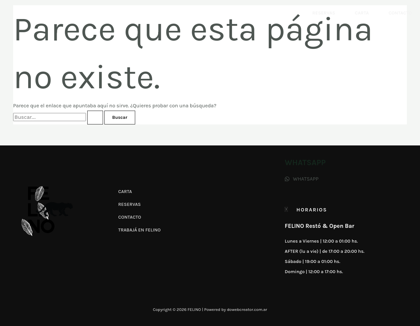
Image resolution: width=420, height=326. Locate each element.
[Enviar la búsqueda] (95, 117)
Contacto (400, 13)
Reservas (323, 13)
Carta (362, 13)
